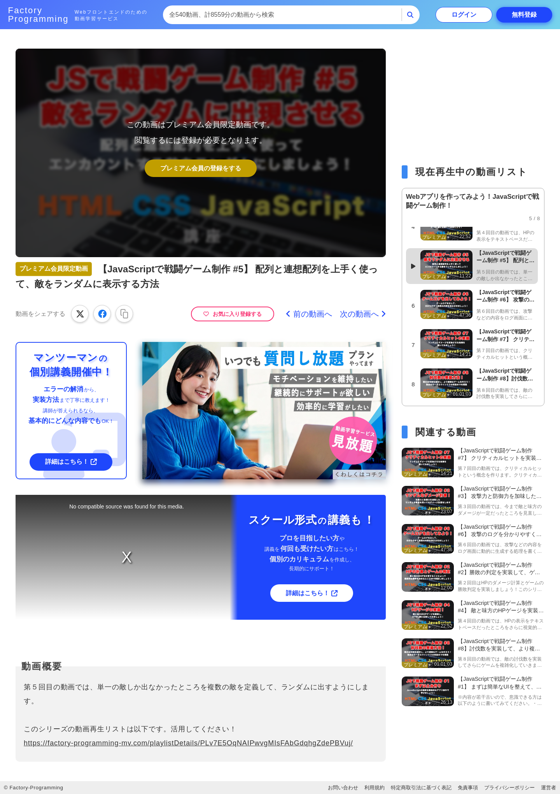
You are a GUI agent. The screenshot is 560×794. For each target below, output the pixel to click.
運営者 (548, 787)
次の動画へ (359, 314)
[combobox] (282, 14)
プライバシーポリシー (509, 787)
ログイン (464, 14)
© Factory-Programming (33, 787)
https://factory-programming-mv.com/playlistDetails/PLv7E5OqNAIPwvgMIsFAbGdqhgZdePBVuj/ (188, 743)
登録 (524, 14)
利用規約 (374, 787)
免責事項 (468, 787)
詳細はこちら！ (67, 461)
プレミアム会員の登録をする (200, 168)
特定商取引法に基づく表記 (421, 787)
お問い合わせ (343, 787)
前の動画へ (312, 314)
